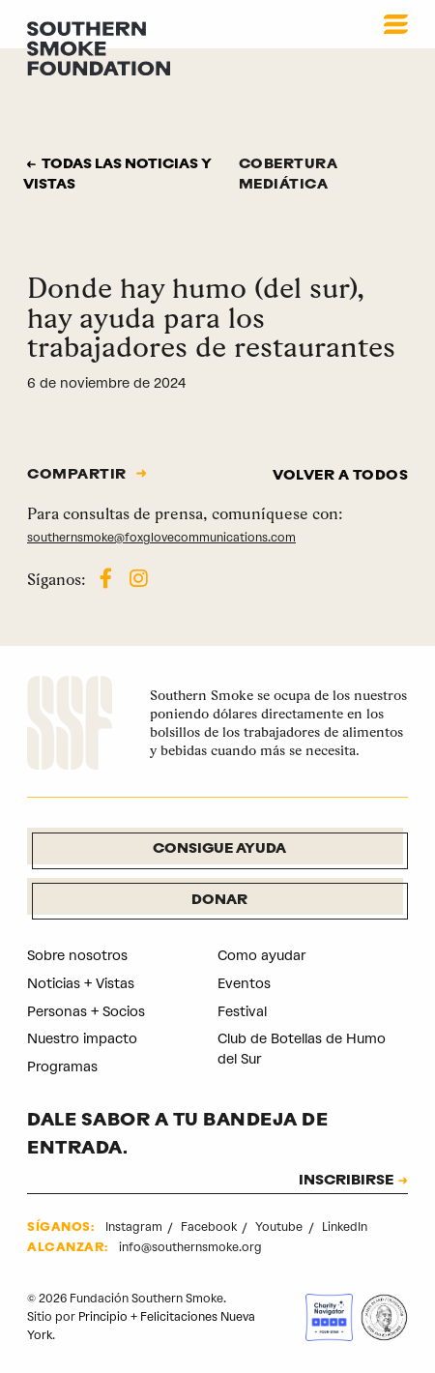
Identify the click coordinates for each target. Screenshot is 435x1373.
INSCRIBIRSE (346, 1181)
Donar (219, 900)
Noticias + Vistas (80, 984)
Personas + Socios (86, 1012)
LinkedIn (344, 1227)
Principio (103, 1317)
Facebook (210, 1227)
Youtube (280, 1227)
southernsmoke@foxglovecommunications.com (161, 537)
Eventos (244, 984)
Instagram (135, 1227)
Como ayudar (261, 956)
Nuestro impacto (82, 1039)
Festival (242, 1012)
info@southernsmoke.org (190, 1247)
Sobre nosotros (77, 956)
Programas (62, 1067)
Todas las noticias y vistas (117, 174)
